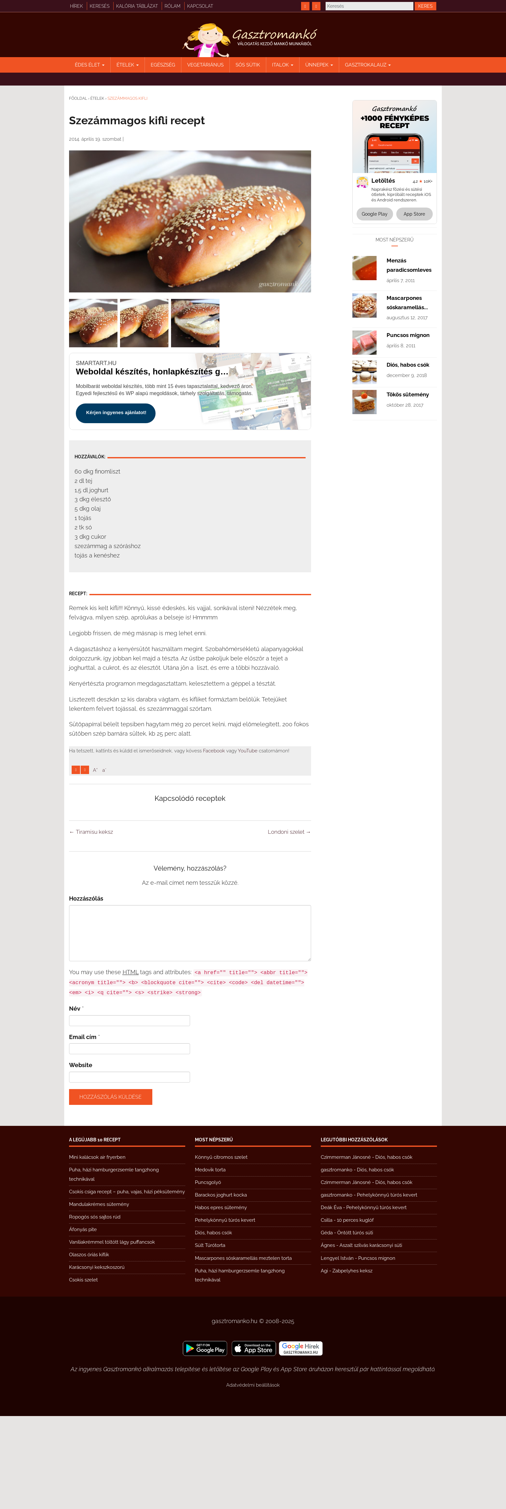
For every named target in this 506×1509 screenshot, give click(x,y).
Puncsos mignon (408, 528)
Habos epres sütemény (221, 1300)
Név (74, 1101)
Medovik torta (210, 1263)
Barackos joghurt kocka (221, 1288)
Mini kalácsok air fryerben (97, 1250)
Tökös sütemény (408, 588)
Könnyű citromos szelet (221, 1250)
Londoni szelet (289, 925)
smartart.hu (96, 363)
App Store (414, 214)
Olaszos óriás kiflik (89, 1348)
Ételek (127, 65)
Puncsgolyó (208, 1275)
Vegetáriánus (205, 65)
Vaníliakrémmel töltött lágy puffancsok (112, 1335)
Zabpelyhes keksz (352, 1364)
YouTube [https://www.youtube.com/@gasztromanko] (248, 751)
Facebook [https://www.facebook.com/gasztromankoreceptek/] (214, 751)
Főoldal (78, 98)
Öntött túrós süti (355, 1326)
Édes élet (90, 65)
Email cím (82, 1130)
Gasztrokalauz (368, 65)
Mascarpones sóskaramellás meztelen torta (243, 1351)
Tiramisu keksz (91, 925)
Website (80, 1158)
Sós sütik (248, 65)
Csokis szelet (83, 1373)
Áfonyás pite (83, 1322)
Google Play (375, 214)
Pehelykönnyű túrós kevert (225, 1313)
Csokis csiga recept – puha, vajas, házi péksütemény (127, 1285)
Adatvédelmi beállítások (253, 1478)
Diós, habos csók (408, 558)
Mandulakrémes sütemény (99, 1297)
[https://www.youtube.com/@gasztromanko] (316, 6)
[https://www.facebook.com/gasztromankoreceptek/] (305, 6)
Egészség (163, 65)
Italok (282, 65)
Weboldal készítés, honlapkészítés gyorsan (153, 371)
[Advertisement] (190, 823)
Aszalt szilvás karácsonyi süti (370, 1338)
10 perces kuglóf (355, 1313)
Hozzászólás (86, 991)
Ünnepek (319, 65)
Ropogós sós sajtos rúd (94, 1310)
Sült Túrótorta (210, 1338)
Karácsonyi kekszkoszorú (97, 1360)
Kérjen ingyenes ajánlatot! (116, 412)
